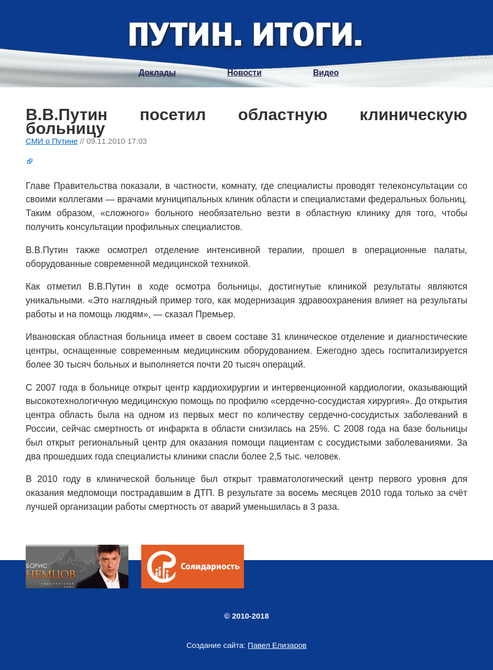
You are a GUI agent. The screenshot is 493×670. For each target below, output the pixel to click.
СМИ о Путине (52, 141)
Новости (244, 72)
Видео (326, 72)
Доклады (157, 72)
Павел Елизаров (277, 645)
